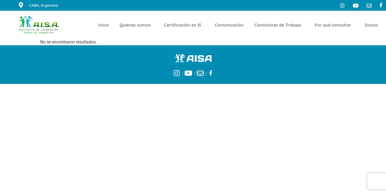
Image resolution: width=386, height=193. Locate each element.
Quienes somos (136, 25)
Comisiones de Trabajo (279, 25)
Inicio (103, 25)
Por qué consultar (334, 25)
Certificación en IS (184, 25)
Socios (373, 25)
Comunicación (229, 25)
